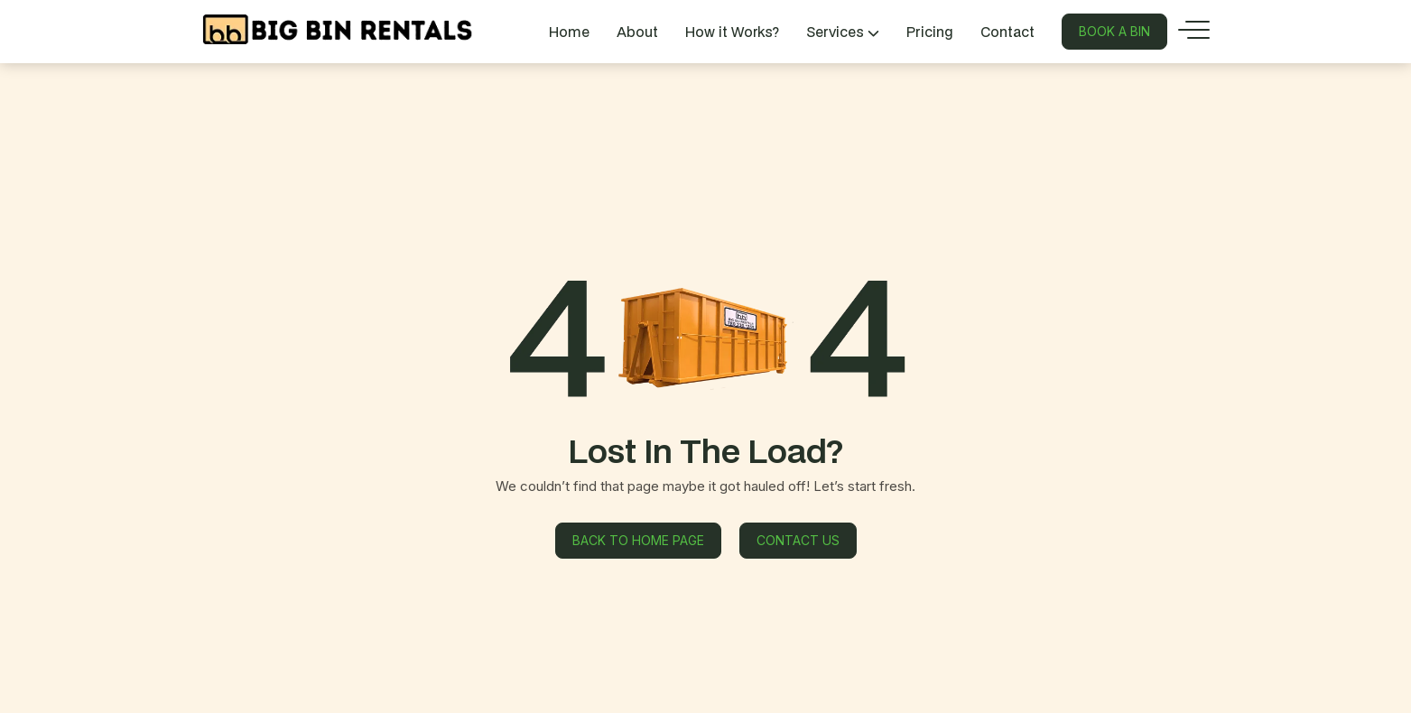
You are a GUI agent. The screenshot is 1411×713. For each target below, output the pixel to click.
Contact (1007, 32)
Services (842, 32)
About (637, 32)
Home (569, 32)
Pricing (929, 32)
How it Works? (732, 32)
